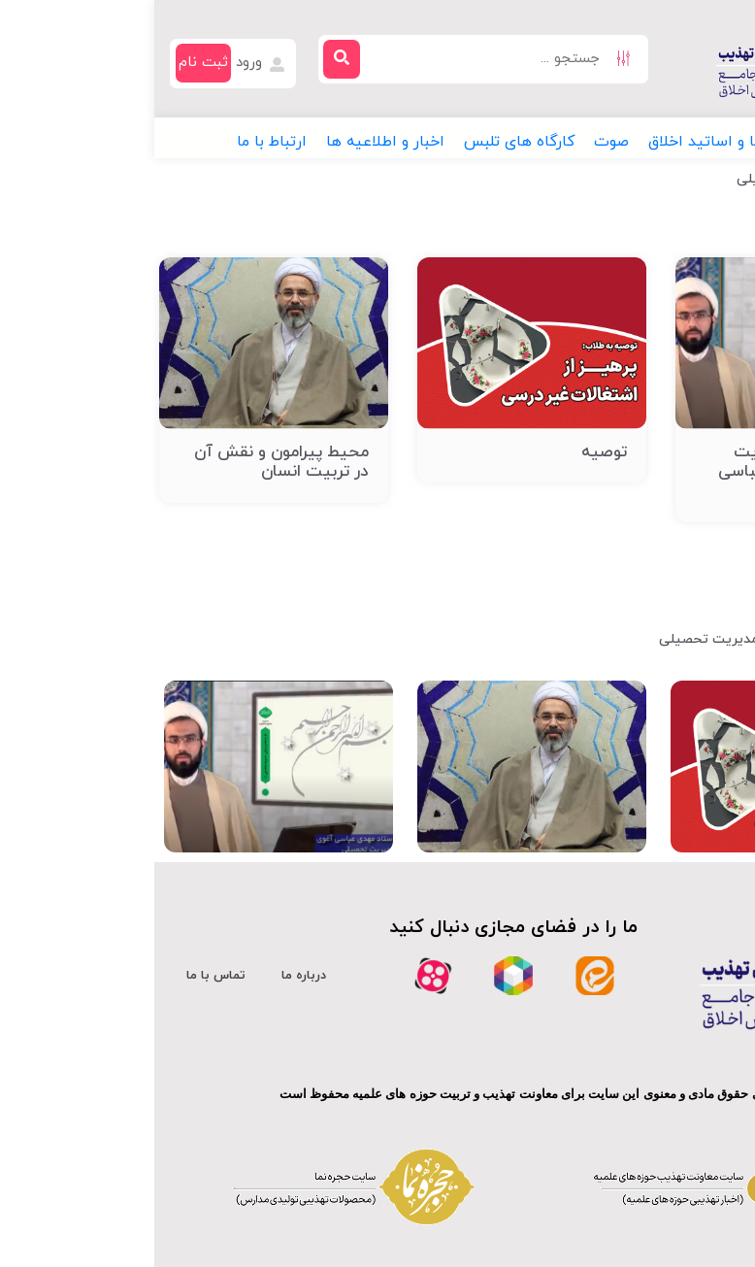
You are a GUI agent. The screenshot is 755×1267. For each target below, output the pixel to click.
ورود (107, 62)
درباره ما (149, 975)
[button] (688, 141)
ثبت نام (49, 62)
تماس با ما (61, 975)
